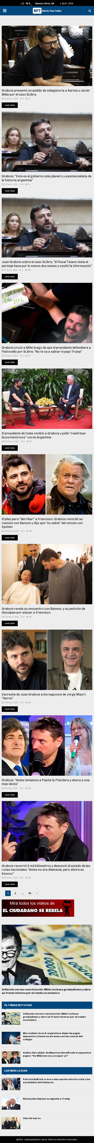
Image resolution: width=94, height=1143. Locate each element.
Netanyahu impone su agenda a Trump (46, 1098)
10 (29, 893)
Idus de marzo (32, 1118)
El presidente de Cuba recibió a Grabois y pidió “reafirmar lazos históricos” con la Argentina (44, 435)
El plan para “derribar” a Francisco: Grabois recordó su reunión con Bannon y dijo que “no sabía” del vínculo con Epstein (42, 523)
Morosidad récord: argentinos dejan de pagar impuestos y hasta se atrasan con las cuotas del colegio (53, 1036)
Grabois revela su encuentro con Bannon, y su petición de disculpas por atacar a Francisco (43, 611)
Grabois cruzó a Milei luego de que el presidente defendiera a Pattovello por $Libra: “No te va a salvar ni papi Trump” (46, 350)
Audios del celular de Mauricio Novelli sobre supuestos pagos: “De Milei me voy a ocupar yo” (57, 1054)
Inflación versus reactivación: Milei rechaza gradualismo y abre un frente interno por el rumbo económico (46, 991)
